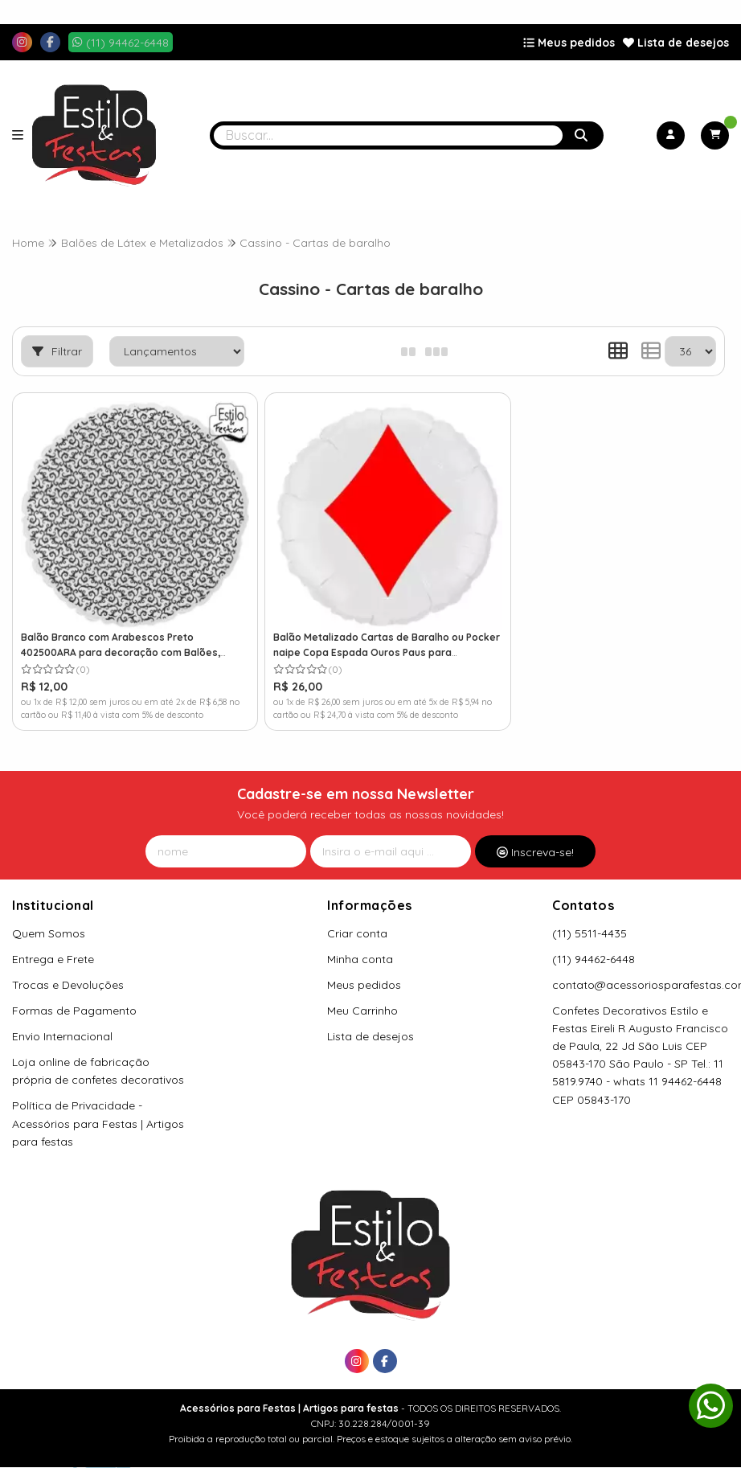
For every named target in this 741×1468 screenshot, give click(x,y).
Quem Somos (48, 919)
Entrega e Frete (53, 945)
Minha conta (360, 945)
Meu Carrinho (362, 997)
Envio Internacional (62, 1022)
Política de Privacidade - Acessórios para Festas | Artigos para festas (98, 1110)
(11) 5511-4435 (589, 919)
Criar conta (357, 919)
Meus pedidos (569, 42)
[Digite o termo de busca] (388, 135)
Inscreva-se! (535, 838)
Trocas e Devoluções (68, 971)
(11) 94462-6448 (593, 945)
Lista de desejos (676, 42)
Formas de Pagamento (74, 997)
